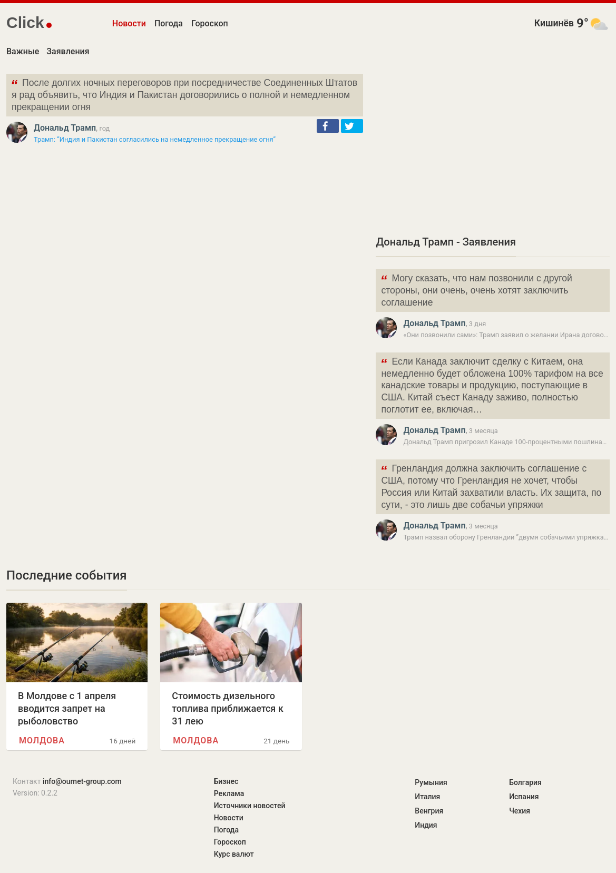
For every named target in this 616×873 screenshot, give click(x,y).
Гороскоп (209, 23)
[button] (328, 126)
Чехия (519, 811)
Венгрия (429, 811)
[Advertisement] (493, 147)
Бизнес (226, 781)
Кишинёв (554, 23)
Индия (426, 825)
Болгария (525, 782)
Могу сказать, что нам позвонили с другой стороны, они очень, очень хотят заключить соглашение (476, 289)
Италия (427, 796)
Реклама (229, 793)
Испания (524, 796)
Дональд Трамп (65, 128)
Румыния (431, 782)
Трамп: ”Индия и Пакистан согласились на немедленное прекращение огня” (155, 139)
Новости (129, 23)
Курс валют (234, 854)
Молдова (42, 740)
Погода (168, 23)
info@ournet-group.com (82, 781)
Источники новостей (250, 805)
